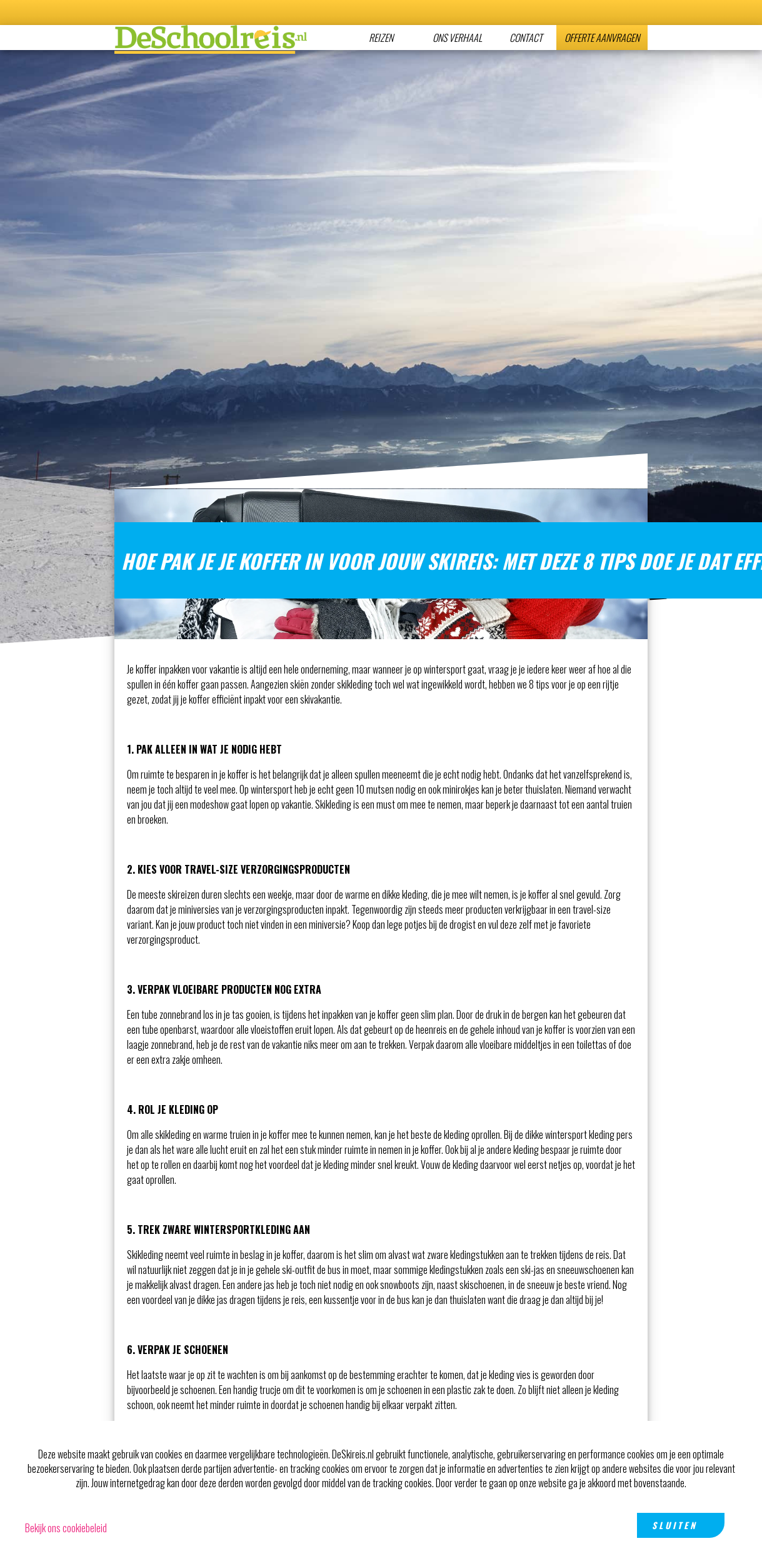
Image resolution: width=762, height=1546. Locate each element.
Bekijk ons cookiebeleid (66, 1527)
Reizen (381, 37)
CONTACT (526, 37)
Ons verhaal (457, 37)
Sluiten (675, 1525)
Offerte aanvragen (601, 37)
